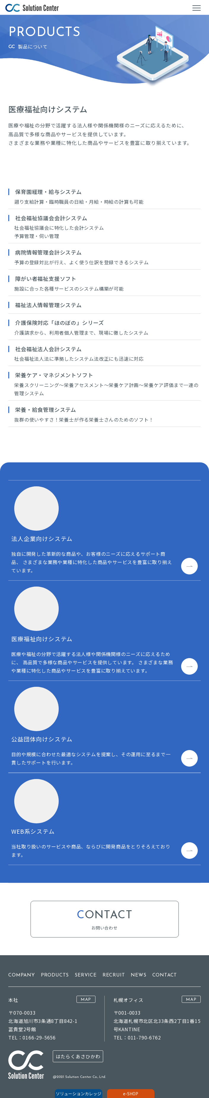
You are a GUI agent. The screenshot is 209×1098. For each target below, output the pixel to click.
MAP (86, 999)
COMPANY (21, 975)
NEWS (138, 975)
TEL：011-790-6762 (137, 1037)
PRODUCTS (55, 975)
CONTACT (164, 975)
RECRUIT (114, 975)
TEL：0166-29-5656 (32, 1037)
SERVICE (86, 975)
